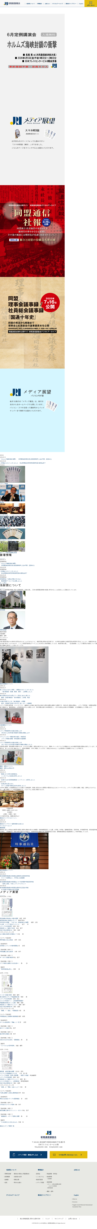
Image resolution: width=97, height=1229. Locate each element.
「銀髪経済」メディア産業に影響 (10, 1116)
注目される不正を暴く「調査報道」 (10, 1039)
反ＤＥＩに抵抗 (4, 1028)
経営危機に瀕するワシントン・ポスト (11, 1110)
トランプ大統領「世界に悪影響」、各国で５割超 (14, 1075)
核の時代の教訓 (4, 1034)
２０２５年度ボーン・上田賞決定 (9, 1081)
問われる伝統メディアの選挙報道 (10, 1098)
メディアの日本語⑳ (6, 926)
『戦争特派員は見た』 (6, 969)
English (76, 1195)
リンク (47, 1218)
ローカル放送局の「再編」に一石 (9, 1022)
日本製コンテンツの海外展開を (9, 945)
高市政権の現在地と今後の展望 (9, 918)
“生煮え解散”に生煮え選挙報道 (9, 1093)
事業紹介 (41, 1170)
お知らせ (77, 1170)
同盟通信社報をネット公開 (8, 1002)
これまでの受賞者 (52, 1186)
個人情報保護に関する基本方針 (30, 1218)
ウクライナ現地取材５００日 (9, 1073)
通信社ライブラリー (44, 1195)
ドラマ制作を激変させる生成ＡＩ (10, 963)
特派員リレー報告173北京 (7, 928)
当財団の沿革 (18, 1176)
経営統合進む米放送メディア (8, 920)
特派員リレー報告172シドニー (8, 1004)
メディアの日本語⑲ (6, 999)
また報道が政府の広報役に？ (8, 934)
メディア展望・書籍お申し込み (28, 1155)
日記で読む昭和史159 (6, 1083)
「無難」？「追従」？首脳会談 (9, 1010)
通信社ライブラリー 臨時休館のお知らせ (12, 824)
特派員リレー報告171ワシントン (9, 1079)
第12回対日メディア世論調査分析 (9, 997)
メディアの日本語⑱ (6, 1077)
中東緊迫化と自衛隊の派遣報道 (9, 1016)
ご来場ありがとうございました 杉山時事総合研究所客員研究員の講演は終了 (23, 463)
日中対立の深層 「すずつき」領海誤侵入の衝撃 (15, 922)
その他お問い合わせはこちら (68, 1155)
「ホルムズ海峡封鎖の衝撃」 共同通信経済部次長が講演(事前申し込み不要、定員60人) (26, 459)
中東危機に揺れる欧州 (7, 951)
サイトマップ (59, 1218)
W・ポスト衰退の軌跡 (6, 957)
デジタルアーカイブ (12, 1195)
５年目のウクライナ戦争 (7, 1104)
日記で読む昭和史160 (6, 1006)
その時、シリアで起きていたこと (10, 924)
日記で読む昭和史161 (6, 930)
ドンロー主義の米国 (6, 995)
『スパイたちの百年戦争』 (8, 1045)
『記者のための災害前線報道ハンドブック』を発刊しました (17, 780)
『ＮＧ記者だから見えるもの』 (9, 1122)
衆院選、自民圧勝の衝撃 (7, 1071)
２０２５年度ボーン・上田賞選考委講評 (11, 1000)
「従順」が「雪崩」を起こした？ (9, 1087)
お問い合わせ (91, 5)
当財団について (11, 1170)
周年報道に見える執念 (7, 940)
